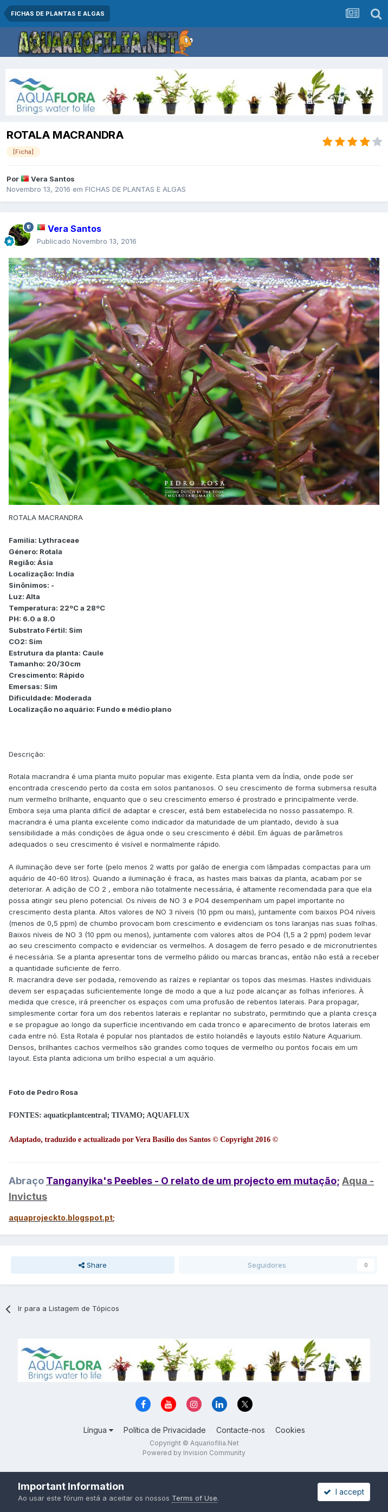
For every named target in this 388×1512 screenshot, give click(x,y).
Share (93, 1265)
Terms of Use (194, 1498)
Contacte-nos (240, 1430)
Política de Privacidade (165, 1430)
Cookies (290, 1430)
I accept (344, 1491)
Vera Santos (53, 178)
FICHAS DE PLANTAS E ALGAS (135, 189)
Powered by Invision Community (194, 1453)
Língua (98, 1430)
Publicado (87, 241)
